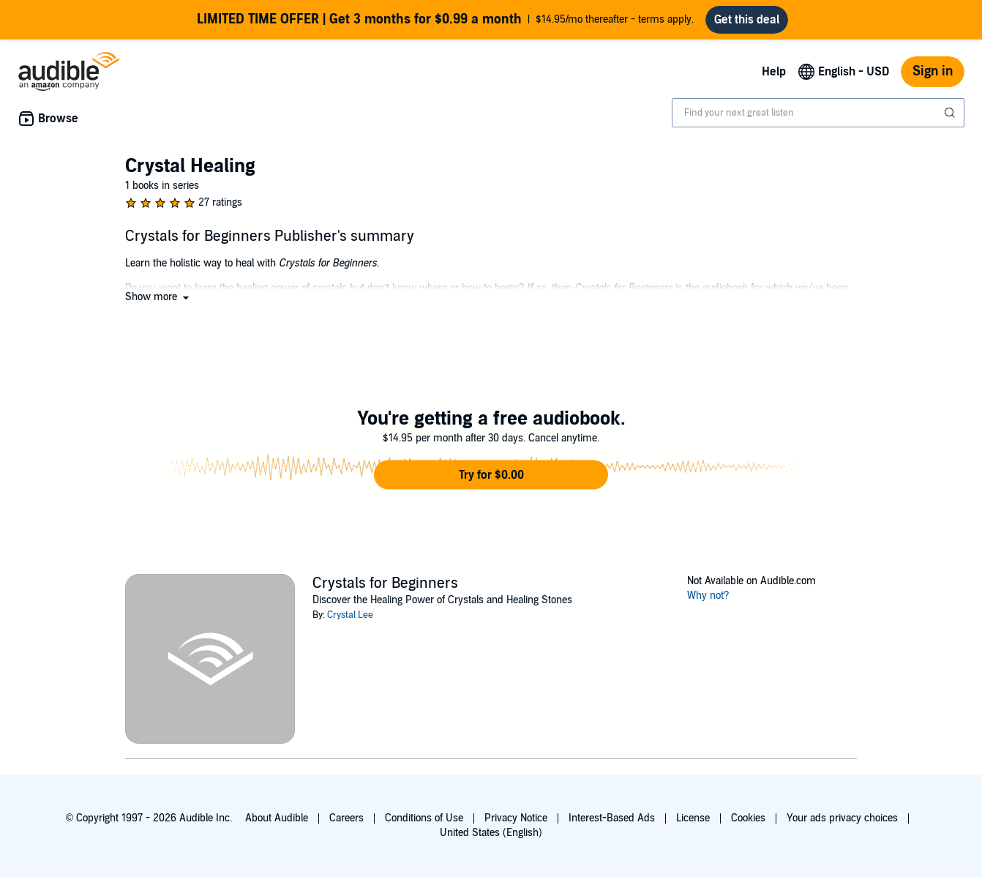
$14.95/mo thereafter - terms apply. (445, 19)
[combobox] (818, 112)
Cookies (748, 818)
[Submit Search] (951, 112)
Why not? (708, 595)
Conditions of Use (424, 818)
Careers (346, 818)
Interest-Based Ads (612, 818)
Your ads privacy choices (842, 818)
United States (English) (491, 832)
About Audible (276, 818)
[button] (158, 297)
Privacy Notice (515, 818)
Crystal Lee (350, 615)
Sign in (932, 71)
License (693, 818)
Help (774, 71)
